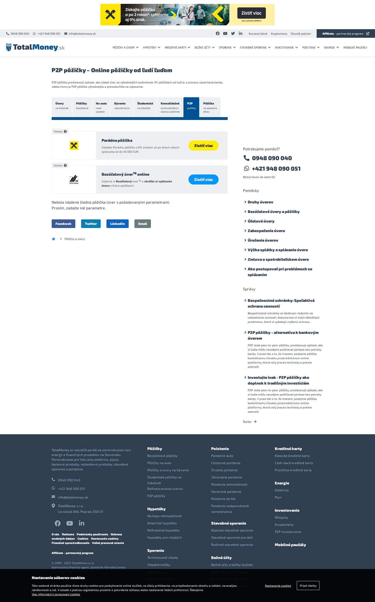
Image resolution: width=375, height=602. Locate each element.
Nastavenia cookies (105, 538)
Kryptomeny (279, 33)
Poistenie (311, 47)
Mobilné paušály (355, 47)
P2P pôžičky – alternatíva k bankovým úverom (283, 335)
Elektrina (282, 490)
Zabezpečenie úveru (266, 230)
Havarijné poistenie (226, 491)
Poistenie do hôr (223, 499)
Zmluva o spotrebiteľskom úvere (278, 259)
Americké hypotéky (162, 523)
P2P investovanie (288, 532)
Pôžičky (82, 106)
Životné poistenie (224, 470)
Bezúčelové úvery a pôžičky (274, 211)
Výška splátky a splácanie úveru (278, 249)
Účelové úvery (261, 221)
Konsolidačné (171, 108)
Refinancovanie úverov (165, 489)
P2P (193, 106)
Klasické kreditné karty (292, 456)
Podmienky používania (92, 534)
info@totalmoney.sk (80, 33)
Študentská (146, 106)
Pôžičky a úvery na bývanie (168, 470)
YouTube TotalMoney (69, 523)
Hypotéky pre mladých (164, 537)
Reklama (68, 534)
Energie (331, 47)
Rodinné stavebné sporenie (232, 544)
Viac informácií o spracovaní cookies (56, 594)
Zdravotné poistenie (226, 477)
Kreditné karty (177, 47)
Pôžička (212, 108)
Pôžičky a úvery (126, 47)
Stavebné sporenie (255, 47)
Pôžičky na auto (159, 463)
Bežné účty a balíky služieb (232, 565)
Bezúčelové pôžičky (162, 456)
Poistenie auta (222, 456)
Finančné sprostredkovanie (70, 542)
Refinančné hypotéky (163, 530)
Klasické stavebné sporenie (232, 530)
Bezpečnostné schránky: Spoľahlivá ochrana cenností (281, 303)
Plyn (278, 497)
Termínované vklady (162, 557)
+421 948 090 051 (46, 33)
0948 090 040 (17, 33)
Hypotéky (151, 47)
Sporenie (227, 47)
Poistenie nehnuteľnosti (229, 484)
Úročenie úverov (263, 240)
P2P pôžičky (156, 496)
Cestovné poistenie (226, 463)
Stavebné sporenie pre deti (232, 537)
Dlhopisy (281, 517)
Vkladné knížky (158, 565)
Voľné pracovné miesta (108, 542)
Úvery (61, 106)
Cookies (82, 538)
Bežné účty (205, 47)
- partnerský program (345, 33)
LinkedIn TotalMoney (81, 523)
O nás (55, 534)
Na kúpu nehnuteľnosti (164, 516)
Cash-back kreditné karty (294, 463)
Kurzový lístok (258, 33)
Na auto (101, 108)
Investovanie (286, 47)
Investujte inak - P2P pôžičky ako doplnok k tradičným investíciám (278, 380)
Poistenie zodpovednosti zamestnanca (230, 509)
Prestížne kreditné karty (293, 470)
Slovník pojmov (301, 33)
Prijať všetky (308, 585)
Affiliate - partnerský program (73, 552)
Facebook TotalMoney (58, 523)
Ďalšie (250, 421)
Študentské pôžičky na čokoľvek (164, 480)
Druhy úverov (260, 202)
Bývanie (122, 106)
